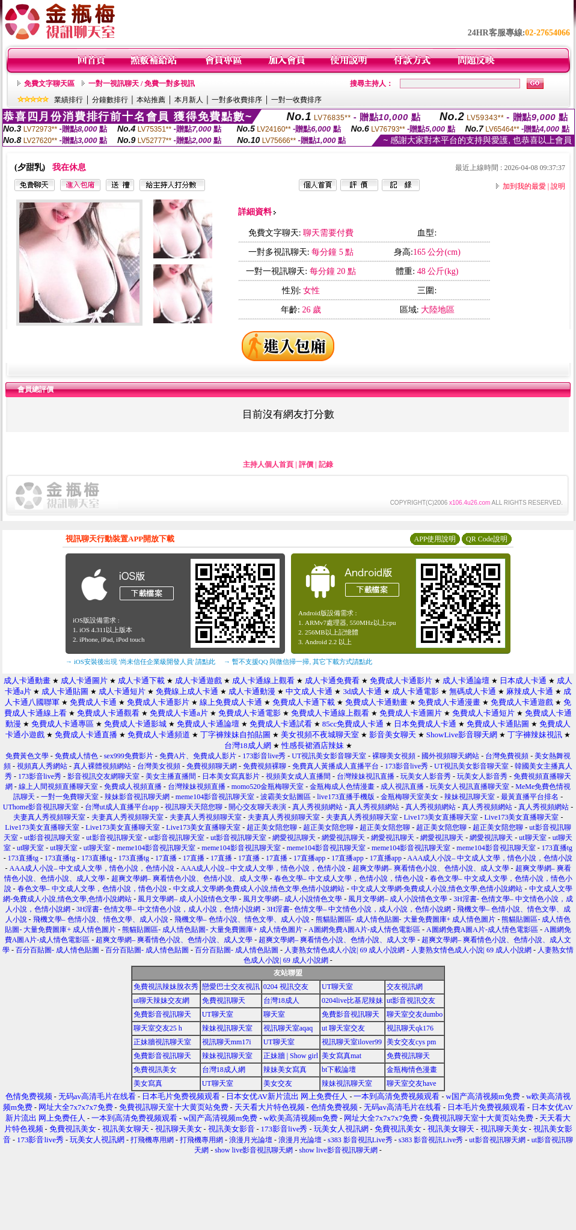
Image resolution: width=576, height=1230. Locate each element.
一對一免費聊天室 (70, 797)
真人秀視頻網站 (317, 807)
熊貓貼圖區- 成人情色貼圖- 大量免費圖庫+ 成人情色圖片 (406, 919)
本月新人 (188, 100)
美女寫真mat (341, 1056)
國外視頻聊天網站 (450, 756)
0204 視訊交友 (285, 986)
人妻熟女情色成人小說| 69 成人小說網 (344, 950)
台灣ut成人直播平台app (122, 807)
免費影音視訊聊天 (162, 1014)
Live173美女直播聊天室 (441, 817)
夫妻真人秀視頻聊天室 (49, 817)
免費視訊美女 (155, 1069)
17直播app (309, 858)
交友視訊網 (405, 986)
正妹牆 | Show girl (290, 1056)
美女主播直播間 (171, 776)
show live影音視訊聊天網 (254, 1150)
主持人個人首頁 (268, 464)
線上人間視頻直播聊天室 (58, 786)
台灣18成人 (281, 1000)
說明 (558, 186)
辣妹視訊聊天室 (469, 797)
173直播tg (557, 848)
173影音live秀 (264, 756)
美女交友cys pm (411, 1042)
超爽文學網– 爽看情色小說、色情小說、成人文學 (430, 868)
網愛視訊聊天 (294, 837)
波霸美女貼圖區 (285, 797)
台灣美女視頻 (158, 766)
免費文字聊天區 (49, 83)
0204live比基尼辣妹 (352, 1000)
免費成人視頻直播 (133, 786)
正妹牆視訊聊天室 (162, 1042)
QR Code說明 (486, 539)
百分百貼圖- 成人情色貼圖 (57, 950)
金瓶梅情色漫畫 (412, 1069)
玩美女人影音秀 (425, 776)
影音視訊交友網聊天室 (103, 776)
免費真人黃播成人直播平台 (335, 766)
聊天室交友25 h (157, 1028)
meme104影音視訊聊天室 (215, 797)
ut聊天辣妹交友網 (161, 1000)
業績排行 (68, 100)
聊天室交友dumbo (415, 1014)
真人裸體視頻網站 (102, 766)
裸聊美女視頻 (393, 756)
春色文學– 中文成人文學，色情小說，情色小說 (349, 878)
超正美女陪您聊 (272, 827)
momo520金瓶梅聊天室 (267, 786)
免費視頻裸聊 (264, 766)
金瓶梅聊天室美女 (409, 797)
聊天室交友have (412, 1083)
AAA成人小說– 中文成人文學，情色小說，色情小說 (489, 858)
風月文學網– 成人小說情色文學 (187, 899)
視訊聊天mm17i (226, 1042)
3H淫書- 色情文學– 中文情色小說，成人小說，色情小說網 (168, 909)
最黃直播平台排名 (530, 797)
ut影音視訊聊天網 (497, 1140)
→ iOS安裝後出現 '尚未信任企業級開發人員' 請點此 (140, 661)
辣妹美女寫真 (285, 1069)
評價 (306, 464)
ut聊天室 (532, 837)
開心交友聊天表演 (257, 807)
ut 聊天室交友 (343, 1028)
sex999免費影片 (128, 756)
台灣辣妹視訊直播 (365, 776)
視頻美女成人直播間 (298, 776)
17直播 (166, 858)
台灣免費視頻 (507, 756)
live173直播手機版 (346, 797)
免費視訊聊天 (223, 1000)
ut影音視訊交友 (411, 1000)
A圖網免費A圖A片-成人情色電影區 (364, 929)
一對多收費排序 (237, 100)
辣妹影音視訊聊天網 (137, 797)
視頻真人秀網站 (42, 766)
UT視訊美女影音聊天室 (329, 756)
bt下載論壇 (339, 1069)
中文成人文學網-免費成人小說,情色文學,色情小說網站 (259, 888)
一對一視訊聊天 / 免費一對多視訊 (141, 83)
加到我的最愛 (524, 186)
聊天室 (274, 1014)
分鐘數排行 (110, 100)
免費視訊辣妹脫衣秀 (165, 986)
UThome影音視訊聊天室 (41, 807)
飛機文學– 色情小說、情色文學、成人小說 (100, 919)
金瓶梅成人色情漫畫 (342, 786)
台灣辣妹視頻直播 (196, 786)
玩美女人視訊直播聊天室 (469, 786)
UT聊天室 (337, 986)
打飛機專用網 (152, 1140)
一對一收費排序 (296, 100)
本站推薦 (150, 100)
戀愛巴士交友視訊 (231, 986)
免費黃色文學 (27, 756)
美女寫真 (147, 1083)
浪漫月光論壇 (250, 1140)
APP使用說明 (435, 539)
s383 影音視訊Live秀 (360, 1140)
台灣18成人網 (223, 1069)
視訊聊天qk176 (410, 1028)
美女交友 (277, 1083)
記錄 (326, 464)
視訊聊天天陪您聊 (193, 807)
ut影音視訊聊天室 (52, 837)
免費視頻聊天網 (211, 766)
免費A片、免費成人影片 (198, 756)
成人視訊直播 (402, 786)
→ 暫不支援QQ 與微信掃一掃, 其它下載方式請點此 (298, 661)
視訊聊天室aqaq (288, 1028)
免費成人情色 (76, 756)
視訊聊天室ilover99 (352, 1042)
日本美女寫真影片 (231, 776)
